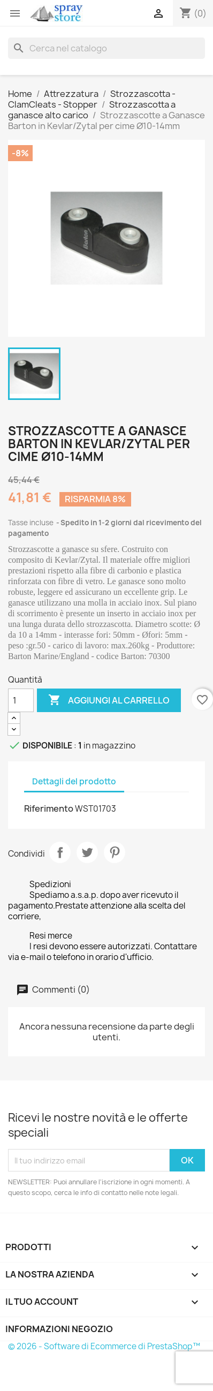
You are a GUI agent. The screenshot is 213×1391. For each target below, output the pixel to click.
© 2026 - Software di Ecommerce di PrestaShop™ (104, 1346)
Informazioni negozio (59, 1329)
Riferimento (48, 808)
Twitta (87, 852)
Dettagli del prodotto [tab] (74, 781)
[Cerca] (106, 48)
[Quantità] (21, 700)
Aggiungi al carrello (109, 700)
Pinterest (114, 852)
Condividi (60, 852)
